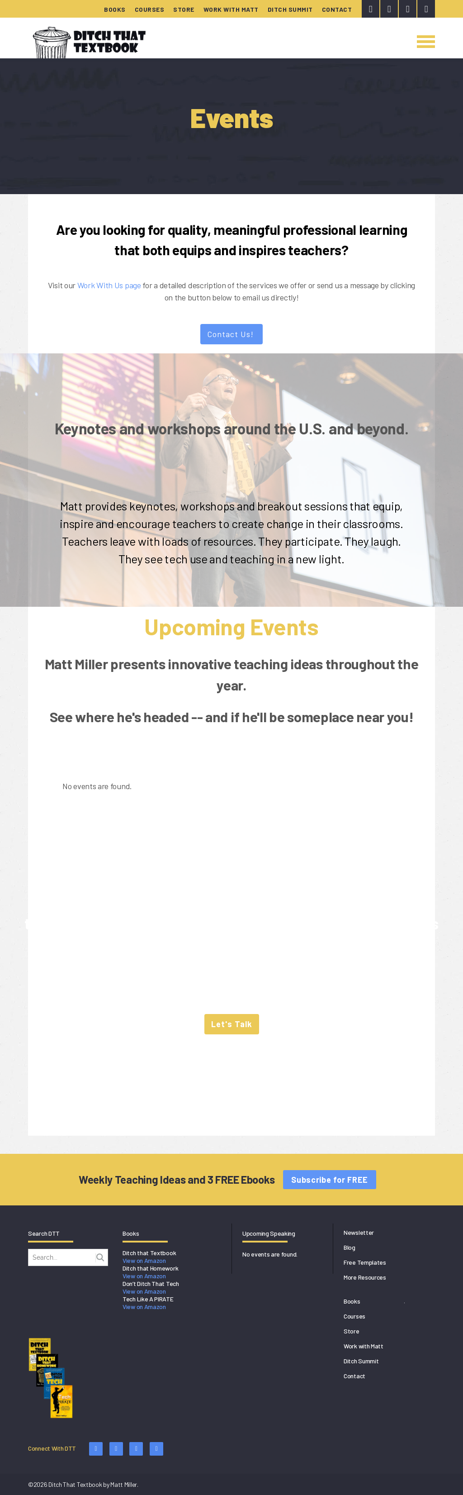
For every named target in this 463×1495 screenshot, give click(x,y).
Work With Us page (109, 285)
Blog (349, 1247)
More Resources (365, 1277)
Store (183, 9)
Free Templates (365, 1262)
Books (115, 9)
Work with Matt (231, 9)
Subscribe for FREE (329, 1180)
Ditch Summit (290, 9)
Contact (337, 9)
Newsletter (359, 1232)
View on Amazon (144, 1260)
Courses (150, 9)
